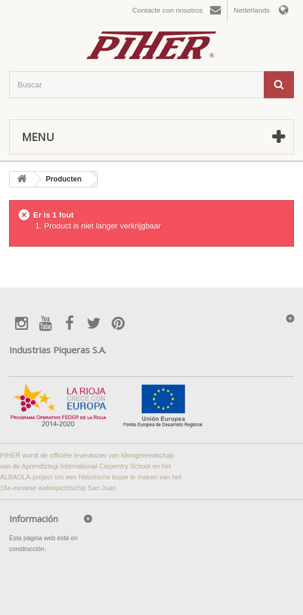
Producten (63, 179)
